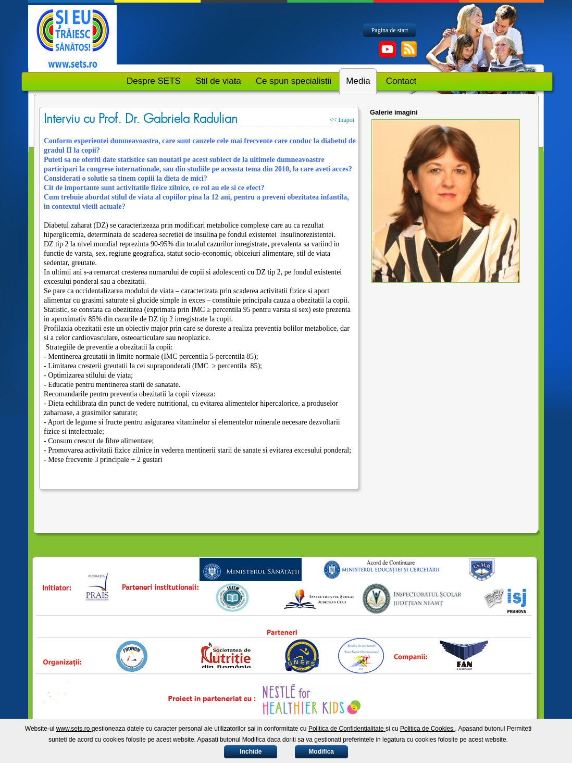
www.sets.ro (74, 728)
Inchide (251, 751)
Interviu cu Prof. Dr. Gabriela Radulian (141, 118)
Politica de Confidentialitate (347, 728)
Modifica (321, 751)
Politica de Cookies (427, 728)
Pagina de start (389, 30)
